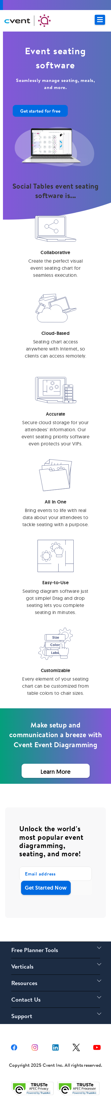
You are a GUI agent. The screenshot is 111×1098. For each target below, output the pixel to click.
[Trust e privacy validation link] (33, 1088)
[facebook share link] (14, 1047)
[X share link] (76, 1047)
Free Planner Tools (34, 950)
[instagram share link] (34, 1047)
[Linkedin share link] (55, 1047)
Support (21, 1016)
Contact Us (26, 999)
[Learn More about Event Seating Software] (55, 771)
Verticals (22, 966)
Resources (24, 983)
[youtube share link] (97, 1047)
